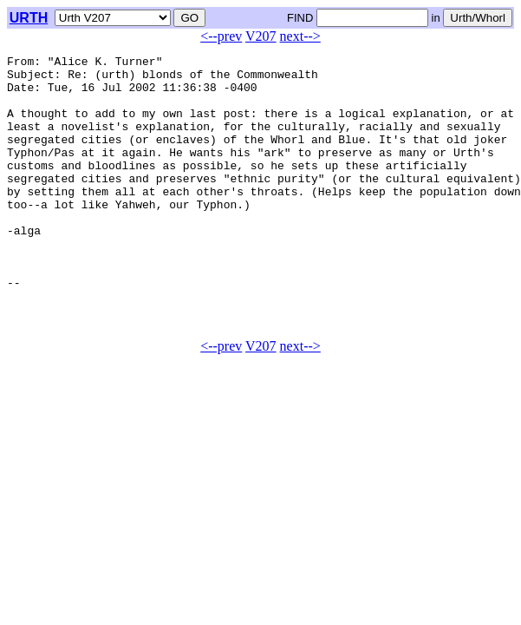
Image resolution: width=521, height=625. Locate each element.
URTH (29, 17)
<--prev (221, 36)
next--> (300, 36)
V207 (261, 36)
